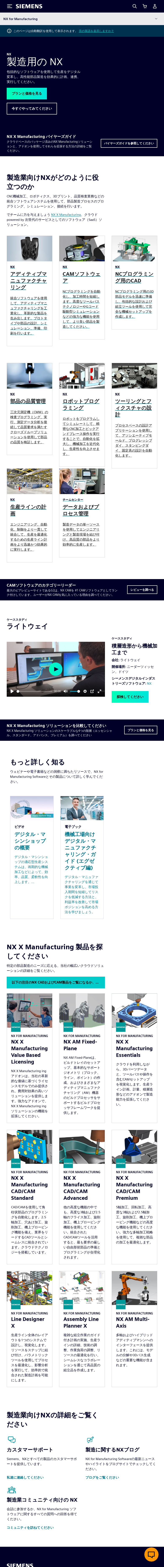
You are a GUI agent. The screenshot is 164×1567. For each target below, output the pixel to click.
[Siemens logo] (29, 6)
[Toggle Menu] (10, 6)
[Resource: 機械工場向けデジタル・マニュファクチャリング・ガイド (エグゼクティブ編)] (82, 857)
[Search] (134, 6)
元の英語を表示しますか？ (96, 31)
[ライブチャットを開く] (151, 1554)
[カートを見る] (145, 6)
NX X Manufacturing (66, 215)
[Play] (12, 691)
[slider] (34, 691)
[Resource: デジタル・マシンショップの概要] (32, 857)
